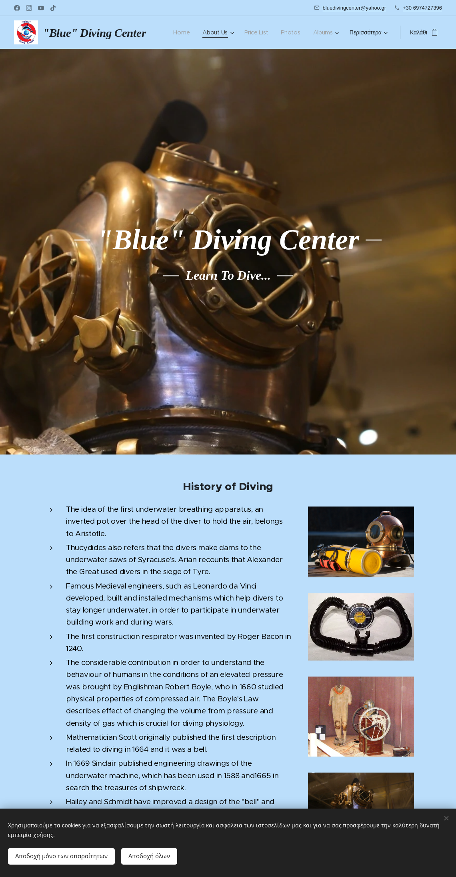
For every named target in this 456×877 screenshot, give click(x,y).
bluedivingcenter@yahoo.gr (354, 8)
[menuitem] (182, 32)
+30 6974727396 (422, 8)
